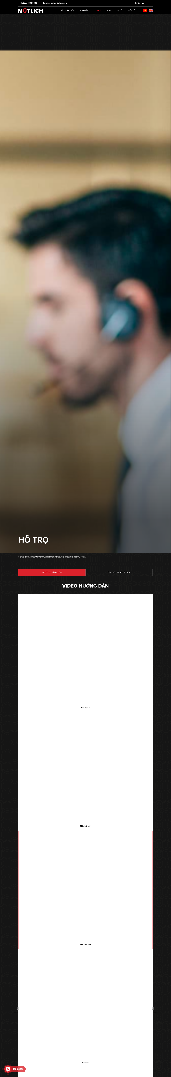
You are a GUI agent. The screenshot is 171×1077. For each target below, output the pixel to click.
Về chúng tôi (67, 10)
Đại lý (108, 10)
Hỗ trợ (97, 10)
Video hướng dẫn (52, 572)
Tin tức (119, 10)
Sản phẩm (84, 10)
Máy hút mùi (85, 826)
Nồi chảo (85, 1063)
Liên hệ (131, 10)
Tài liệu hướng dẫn (119, 572)
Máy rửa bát (85, 944)
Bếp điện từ (85, 708)
